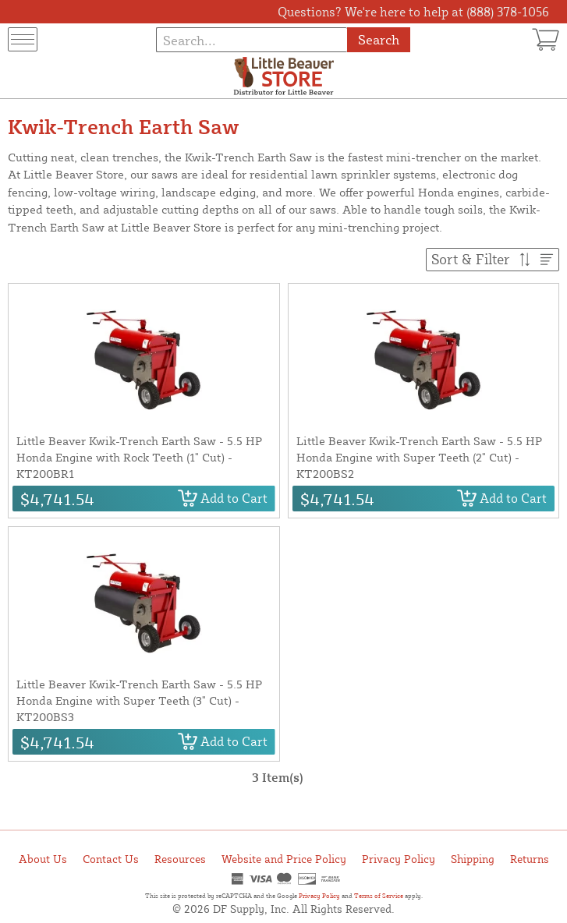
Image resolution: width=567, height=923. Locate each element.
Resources (180, 858)
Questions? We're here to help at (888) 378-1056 (413, 11)
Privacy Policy (398, 858)
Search (378, 39)
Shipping (472, 858)
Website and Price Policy (283, 858)
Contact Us (111, 858)
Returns (529, 858)
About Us (43, 858)
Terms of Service (378, 896)
